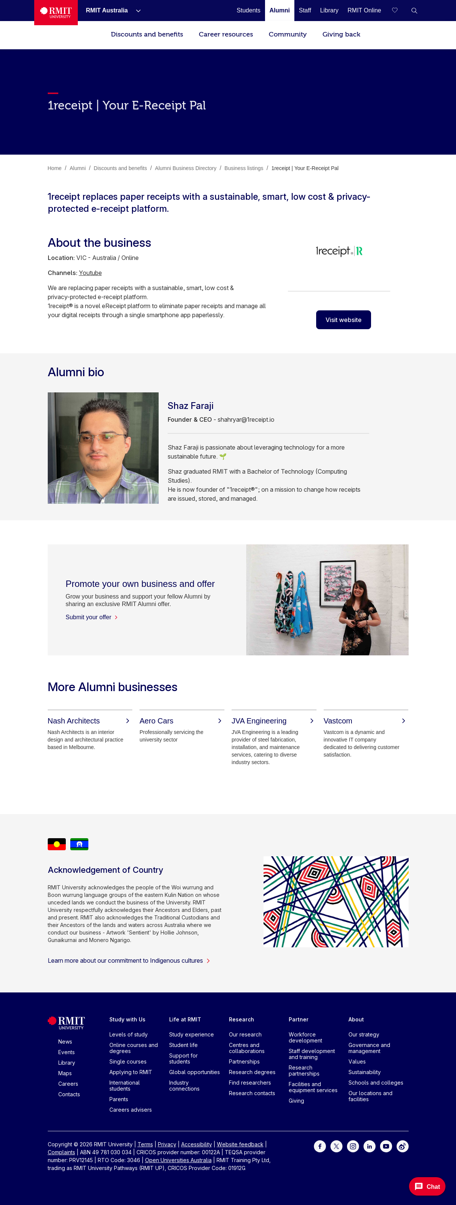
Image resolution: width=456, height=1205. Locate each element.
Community (288, 34)
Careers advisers (130, 1109)
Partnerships (244, 1061)
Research (241, 1019)
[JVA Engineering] (274, 720)
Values (357, 1061)
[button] (414, 10)
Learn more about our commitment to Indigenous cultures (129, 960)
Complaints (61, 1152)
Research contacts (252, 1093)
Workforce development (305, 1037)
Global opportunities (194, 1072)
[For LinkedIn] (370, 1146)
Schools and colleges (375, 1082)
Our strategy (363, 1034)
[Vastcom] (366, 720)
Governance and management (369, 1048)
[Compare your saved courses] (399, 10)
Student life (183, 1045)
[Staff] (305, 10)
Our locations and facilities (370, 1096)
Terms (145, 1144)
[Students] (248, 10)
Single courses (128, 1061)
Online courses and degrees (133, 1048)
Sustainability (364, 1072)
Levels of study (128, 1034)
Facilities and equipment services (313, 1087)
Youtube (90, 273)
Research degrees (252, 1072)
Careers (68, 1083)
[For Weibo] (403, 1146)
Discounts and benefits (147, 34)
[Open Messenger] (427, 1186)
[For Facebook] (320, 1146)
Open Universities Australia (178, 1160)
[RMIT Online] (364, 10)
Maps (65, 1073)
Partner (299, 1019)
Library (66, 1062)
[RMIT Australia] (107, 10)
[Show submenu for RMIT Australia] (135, 10)
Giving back (341, 34)
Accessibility (196, 1144)
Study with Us (127, 1019)
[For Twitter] (336, 1146)
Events (66, 1052)
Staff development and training (312, 1054)
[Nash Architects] (90, 720)
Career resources (226, 34)
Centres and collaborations (247, 1048)
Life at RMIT (185, 1019)
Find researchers (250, 1082)
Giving (296, 1100)
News (65, 1041)
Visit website (344, 320)
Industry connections (184, 1085)
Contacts (69, 1094)
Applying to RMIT (130, 1072)
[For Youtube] (386, 1146)
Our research (245, 1034)
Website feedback (240, 1144)
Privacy (167, 1144)
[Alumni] (280, 10)
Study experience (191, 1034)
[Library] (329, 10)
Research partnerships (304, 1070)
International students (124, 1085)
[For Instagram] (353, 1146)
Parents (118, 1099)
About (356, 1019)
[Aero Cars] (181, 720)
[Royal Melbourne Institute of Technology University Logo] (56, 12)
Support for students (183, 1058)
